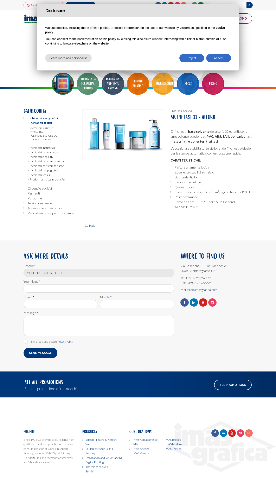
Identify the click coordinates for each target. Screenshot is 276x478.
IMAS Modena (173, 444)
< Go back (88, 225)
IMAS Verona (141, 453)
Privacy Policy (65, 341)
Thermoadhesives (96, 467)
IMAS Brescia (173, 439)
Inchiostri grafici (41, 122)
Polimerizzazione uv (43, 135)
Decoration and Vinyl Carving (103, 457)
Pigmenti (34, 193)
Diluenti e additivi (40, 188)
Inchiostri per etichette (44, 152)
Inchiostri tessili (40, 175)
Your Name (32, 281)
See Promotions (233, 385)
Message (31, 313)
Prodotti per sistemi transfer (47, 179)
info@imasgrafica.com (202, 290)
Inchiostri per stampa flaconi (47, 166)
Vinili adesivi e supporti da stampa (51, 213)
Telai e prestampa (40, 203)
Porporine (35, 198)
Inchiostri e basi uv (41, 156)
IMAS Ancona (141, 448)
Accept (218, 58)
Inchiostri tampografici (44, 170)
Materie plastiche (41, 128)
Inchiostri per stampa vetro (47, 161)
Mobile (106, 297)
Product (29, 266)
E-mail (29, 297)
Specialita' (36, 132)
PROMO (241, 18)
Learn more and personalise (68, 58)
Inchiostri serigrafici (43, 118)
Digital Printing (94, 462)
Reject (191, 58)
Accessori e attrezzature (45, 208)
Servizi (89, 471)
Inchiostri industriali (42, 147)
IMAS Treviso (173, 448)
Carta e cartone (40, 139)
